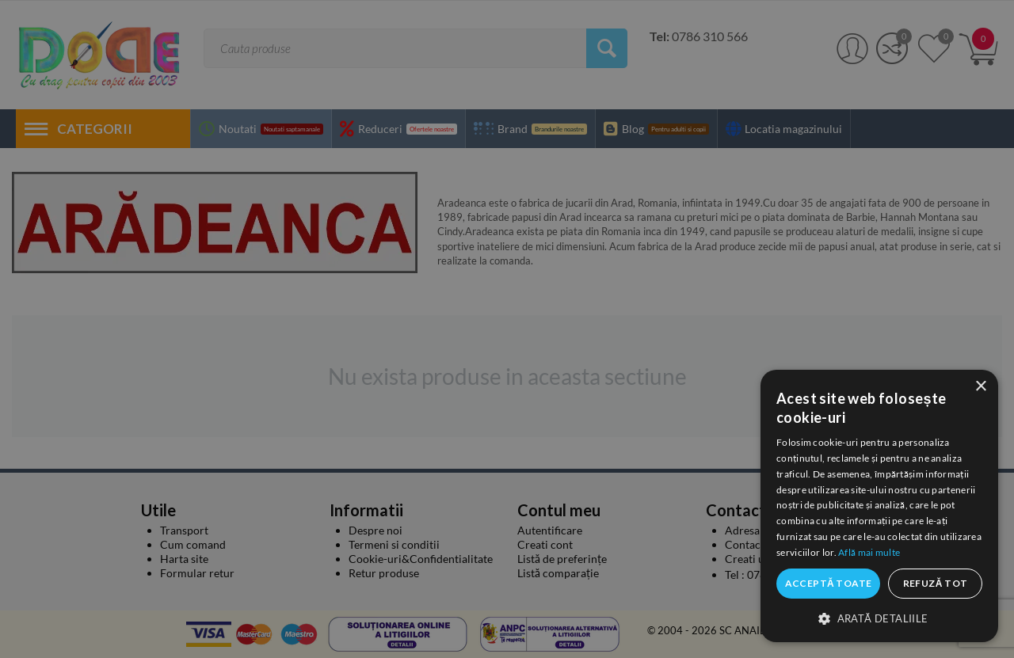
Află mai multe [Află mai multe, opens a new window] (869, 552)
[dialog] (879, 506)
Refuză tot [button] (935, 583)
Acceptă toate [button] (828, 583)
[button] (879, 617)
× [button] (980, 387)
